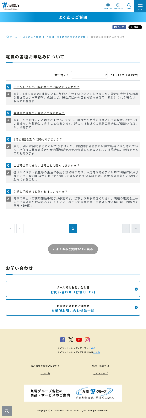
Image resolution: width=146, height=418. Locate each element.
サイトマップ (100, 373)
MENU (140, 9)
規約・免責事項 (100, 365)
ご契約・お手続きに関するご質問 (66, 36)
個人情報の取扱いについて (45, 365)
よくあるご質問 (32, 36)
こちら (92, 348)
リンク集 (45, 373)
